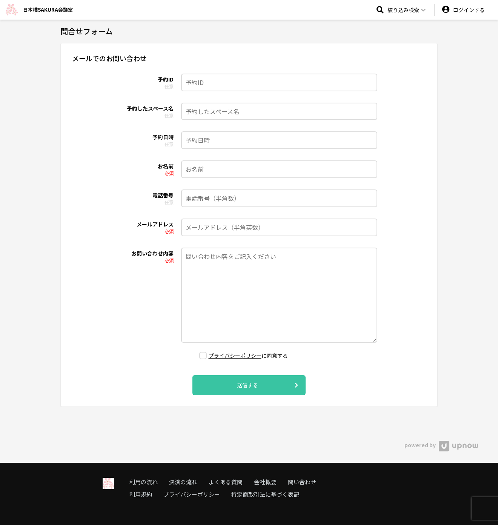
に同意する (243, 355)
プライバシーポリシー (235, 355)
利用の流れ (143, 482)
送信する (267, 385)
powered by (441, 445)
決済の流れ (183, 482)
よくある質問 (226, 482)
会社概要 (265, 482)
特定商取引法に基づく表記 (265, 494)
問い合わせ (302, 482)
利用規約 (140, 494)
